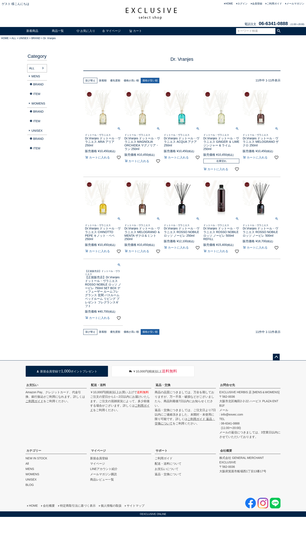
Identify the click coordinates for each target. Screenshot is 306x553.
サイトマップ (135, 505)
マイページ (111, 31)
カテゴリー (33, 450)
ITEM (36, 94)
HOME (229, 3)
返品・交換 (163, 385)
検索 (278, 31)
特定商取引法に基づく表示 (78, 505)
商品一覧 (58, 31)
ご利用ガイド (274, 3)
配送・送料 (98, 385)
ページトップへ (276, 357)
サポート (161, 450)
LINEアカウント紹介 (104, 469)
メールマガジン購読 (103, 474)
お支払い (32, 385)
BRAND (35, 38)
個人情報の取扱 (111, 505)
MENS (35, 76)
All (27, 463)
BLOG (30, 485)
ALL (13, 38)
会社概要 (226, 450)
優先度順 (115, 80)
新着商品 (32, 31)
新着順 (103, 80)
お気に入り (85, 31)
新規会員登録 (99, 458)
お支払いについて (166, 469)
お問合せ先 (227, 385)
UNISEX (23, 38)
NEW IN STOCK (36, 458)
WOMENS (38, 103)
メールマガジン (295, 3)
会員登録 (257, 3)
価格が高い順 (131, 80)
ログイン (242, 3)
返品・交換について (168, 474)
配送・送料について (168, 463)
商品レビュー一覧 (102, 479)
